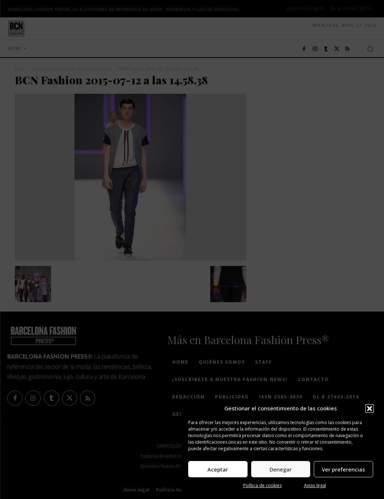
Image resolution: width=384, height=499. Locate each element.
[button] (369, 408)
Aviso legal (315, 485)
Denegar (281, 469)
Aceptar (217, 469)
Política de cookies (262, 485)
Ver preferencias (343, 469)
